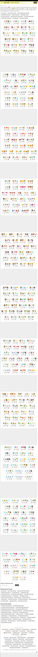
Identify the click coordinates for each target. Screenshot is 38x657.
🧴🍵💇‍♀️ (30, 506)
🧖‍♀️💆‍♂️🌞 (16, 51)
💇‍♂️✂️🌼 (14, 45)
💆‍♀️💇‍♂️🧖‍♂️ (15, 264)
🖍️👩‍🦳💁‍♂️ (12, 358)
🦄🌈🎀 (15, 370)
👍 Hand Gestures (31, 632)
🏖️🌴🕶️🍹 (6, 205)
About (30, 649)
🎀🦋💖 (12, 193)
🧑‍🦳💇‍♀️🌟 (6, 400)
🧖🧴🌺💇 (30, 400)
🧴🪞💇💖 (16, 559)
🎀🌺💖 (23, 187)
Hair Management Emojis (24, 14)
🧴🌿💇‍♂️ (33, 500)
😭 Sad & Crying (18, 629)
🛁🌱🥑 (6, 364)
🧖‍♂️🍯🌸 (23, 417)
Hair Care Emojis (3, 13)
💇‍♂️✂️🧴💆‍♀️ (7, 341)
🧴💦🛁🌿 (14, 524)
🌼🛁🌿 (18, 151)
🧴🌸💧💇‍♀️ (28, 471)
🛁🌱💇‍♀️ (34, 358)
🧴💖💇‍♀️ (6, 524)
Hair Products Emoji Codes (5, 16)
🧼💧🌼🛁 (24, 565)
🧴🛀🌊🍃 (14, 530)
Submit (17, 585)
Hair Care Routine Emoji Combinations (23, 13)
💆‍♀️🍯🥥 (7, 264)
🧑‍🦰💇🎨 (13, 394)
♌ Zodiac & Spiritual (24, 632)
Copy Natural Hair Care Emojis (6, 14)
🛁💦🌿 (23, 364)
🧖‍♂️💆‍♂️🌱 (6, 423)
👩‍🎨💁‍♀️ (26, 234)
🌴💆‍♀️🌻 (7, 104)
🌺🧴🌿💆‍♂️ (30, 139)
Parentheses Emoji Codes (17, 644)
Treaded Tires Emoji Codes (31, 617)
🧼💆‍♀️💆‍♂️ (6, 565)
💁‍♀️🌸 (19, 246)
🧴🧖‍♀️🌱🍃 (32, 554)
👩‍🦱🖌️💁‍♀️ (30, 240)
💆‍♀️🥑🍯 (30, 264)
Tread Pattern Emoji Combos (29, 614)
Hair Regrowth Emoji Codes (24, 18)
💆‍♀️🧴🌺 (32, 287)
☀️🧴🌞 (15, 577)
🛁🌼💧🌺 (14, 364)
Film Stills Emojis (15, 612)
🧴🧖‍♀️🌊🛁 (23, 554)
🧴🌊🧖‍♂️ (15, 459)
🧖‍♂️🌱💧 (31, 412)
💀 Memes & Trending (15, 634)
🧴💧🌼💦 (24, 524)
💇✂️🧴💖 (7, 347)
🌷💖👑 (6, 128)
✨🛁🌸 (23, 577)
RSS (35, 649)
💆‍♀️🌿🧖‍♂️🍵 (24, 258)
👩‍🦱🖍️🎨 (4, 246)
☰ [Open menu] (1, 2)
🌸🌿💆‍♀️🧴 (7, 21)
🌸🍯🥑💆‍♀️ (30, 128)
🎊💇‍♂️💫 (33, 193)
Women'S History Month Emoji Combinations (8, 614)
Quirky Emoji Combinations (21, 637)
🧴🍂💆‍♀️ (7, 506)
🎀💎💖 (5, 193)
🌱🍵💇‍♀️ (31, 92)
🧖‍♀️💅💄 (6, 412)
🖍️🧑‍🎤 (26, 358)
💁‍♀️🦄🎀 (14, 252)
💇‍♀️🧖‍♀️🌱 (6, 305)
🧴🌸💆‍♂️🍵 (9, 471)
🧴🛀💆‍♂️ (32, 530)
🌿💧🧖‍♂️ (32, 157)
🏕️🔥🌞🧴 (14, 199)
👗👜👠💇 (25, 210)
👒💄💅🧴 (6, 210)
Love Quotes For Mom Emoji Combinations (7, 607)
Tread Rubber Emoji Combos (14, 617)
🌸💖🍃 (15, 134)
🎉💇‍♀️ (19, 193)
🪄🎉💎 (6, 571)
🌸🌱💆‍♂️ (22, 128)
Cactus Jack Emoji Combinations (27, 644)
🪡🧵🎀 (31, 571)
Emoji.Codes (7, 649)
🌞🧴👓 (7, 92)
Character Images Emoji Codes (6, 610)
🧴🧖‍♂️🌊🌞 (31, 74)
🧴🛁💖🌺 (13, 554)
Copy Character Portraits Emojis (28, 610)
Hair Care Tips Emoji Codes (12, 13)
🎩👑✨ (6, 199)
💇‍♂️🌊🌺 (19, 311)
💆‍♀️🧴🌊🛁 (24, 287)
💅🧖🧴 (6, 258)
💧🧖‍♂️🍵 (6, 352)
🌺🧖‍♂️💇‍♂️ (22, 139)
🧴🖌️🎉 (32, 524)
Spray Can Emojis (4, 620)
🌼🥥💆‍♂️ (26, 151)
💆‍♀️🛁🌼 (23, 264)
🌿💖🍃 (25, 157)
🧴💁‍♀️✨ (24, 512)
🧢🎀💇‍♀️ (23, 447)
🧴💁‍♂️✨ (6, 518)
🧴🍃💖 (23, 506)
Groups (15, 649)
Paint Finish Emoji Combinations (22, 620)
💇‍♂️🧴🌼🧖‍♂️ (22, 317)
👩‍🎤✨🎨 (19, 234)
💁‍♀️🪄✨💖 (15, 27)
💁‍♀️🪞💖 (24, 27)
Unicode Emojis (6, 637)
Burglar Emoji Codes (13, 637)
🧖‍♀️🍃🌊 (32, 406)
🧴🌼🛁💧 (15, 500)
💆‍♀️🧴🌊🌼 (14, 287)
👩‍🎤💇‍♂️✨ (4, 234)
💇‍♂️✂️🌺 (6, 45)
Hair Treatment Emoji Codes (12, 599)
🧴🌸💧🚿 (9, 477)
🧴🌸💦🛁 (19, 471)
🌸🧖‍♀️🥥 (30, 134)
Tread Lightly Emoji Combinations (23, 615)
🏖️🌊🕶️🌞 (31, 199)
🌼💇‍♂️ (11, 151)
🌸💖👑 (23, 134)
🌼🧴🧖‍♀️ (34, 151)
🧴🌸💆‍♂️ (32, 465)
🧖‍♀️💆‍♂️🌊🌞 (7, 51)
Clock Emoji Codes (21, 639)
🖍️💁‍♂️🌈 (19, 358)
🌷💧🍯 (14, 128)
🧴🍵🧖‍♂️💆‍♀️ (7, 512)
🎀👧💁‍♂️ (30, 187)
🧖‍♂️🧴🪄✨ (31, 423)
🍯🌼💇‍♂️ (23, 181)
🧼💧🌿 (32, 565)
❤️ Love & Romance (5, 629)
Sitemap (32, 649)
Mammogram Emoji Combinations (15, 647)
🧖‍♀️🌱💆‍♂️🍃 (24, 406)
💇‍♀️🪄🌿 (31, 305)
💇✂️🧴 (22, 341)
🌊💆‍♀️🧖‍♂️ (6, 86)
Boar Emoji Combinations (29, 639)
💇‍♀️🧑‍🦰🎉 (30, 299)
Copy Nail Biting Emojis (30, 637)
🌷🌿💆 (23, 104)
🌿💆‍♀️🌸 (6, 27)
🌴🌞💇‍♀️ (30, 98)
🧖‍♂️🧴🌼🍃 (22, 423)
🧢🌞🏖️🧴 (8, 447)
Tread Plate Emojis (23, 617)
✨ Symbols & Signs (23, 634)
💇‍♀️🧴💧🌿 (23, 305)
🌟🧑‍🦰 (14, 92)
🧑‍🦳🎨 (26, 394)
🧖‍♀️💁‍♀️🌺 (31, 45)
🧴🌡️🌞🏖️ (31, 459)
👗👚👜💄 (15, 210)
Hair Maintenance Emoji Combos (6, 18)
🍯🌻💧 (15, 181)
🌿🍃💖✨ (16, 157)
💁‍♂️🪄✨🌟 (16, 33)
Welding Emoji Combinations (9, 642)
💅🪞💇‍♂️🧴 (14, 258)
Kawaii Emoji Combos (8, 639)
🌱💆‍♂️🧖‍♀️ (7, 98)
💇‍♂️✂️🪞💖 (23, 45)
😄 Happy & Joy (12, 629)
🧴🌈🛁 (30, 453)
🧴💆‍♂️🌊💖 (24, 518)
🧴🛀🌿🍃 (24, 530)
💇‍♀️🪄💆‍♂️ (4, 311)
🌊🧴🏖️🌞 (24, 86)
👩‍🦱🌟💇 (15, 240)
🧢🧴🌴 (15, 453)
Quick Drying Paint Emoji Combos (6, 622)
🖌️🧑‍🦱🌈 (4, 358)
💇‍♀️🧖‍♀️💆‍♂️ (14, 305)
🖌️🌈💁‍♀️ (24, 352)
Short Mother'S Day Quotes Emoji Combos (7, 609)
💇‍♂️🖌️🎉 (14, 317)
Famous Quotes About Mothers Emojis (21, 609)
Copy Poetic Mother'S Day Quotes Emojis (22, 607)
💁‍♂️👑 (21, 252)
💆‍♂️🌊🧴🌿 (6, 293)
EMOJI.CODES (3, 0)
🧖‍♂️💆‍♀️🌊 (24, 51)
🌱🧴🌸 (23, 98)
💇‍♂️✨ (15, 341)
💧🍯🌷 (31, 347)
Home (2, 5)
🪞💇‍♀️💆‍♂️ (24, 571)
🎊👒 (26, 193)
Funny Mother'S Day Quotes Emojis (6, 605)
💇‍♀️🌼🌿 (7, 39)
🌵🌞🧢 (15, 104)
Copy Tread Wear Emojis (5, 617)
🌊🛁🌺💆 (14, 86)
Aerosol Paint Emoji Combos (26, 619)
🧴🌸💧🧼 (19, 477)
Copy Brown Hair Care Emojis (28, 16)
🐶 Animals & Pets (33, 629)
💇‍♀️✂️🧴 (23, 39)
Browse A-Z (11, 649)
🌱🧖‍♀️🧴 (15, 98)
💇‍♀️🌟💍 (7, 299)
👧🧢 (33, 210)
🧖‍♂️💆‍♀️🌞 (31, 51)
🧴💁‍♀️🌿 (16, 512)
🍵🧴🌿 (15, 187)
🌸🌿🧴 (16, 21)
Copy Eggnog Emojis (25, 647)
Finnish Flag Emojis (9, 644)
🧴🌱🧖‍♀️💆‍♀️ (24, 465)
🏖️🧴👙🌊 (16, 205)
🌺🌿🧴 (31, 21)
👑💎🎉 (25, 205)
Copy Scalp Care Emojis (32, 599)
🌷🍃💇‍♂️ (30, 104)
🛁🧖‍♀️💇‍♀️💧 (31, 364)
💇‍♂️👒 (7, 317)
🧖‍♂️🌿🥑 (15, 417)
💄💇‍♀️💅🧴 (29, 252)
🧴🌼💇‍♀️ (6, 74)
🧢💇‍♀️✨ (7, 453)
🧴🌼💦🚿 (28, 477)
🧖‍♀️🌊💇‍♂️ (15, 406)
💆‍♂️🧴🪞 (32, 33)
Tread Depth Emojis (4, 615)
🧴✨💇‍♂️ (25, 559)
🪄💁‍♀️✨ (16, 80)
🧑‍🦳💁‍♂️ (33, 394)
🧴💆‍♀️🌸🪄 (14, 518)
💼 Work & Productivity (7, 632)
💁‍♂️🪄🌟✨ (6, 33)
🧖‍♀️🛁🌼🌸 (15, 412)
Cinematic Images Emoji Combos (6, 612)
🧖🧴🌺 (22, 400)
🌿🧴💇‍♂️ (7, 181)
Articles (19, 649)
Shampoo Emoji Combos (26, 597)
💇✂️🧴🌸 (31, 341)
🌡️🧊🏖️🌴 (22, 92)
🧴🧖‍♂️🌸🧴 (7, 80)
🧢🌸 (16, 447)
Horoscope (26, 649)
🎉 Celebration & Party (15, 632)
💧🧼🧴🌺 (15, 352)
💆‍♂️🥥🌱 (23, 293)
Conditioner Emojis (4, 599)
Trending (22, 649)
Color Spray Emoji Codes (11, 620)
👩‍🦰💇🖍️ (34, 234)
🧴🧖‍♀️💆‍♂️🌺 (22, 74)
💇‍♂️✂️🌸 (30, 39)
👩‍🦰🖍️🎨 (7, 240)
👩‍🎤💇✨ (12, 234)
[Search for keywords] (26, 2)
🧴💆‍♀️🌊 (13, 74)
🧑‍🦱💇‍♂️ (20, 394)
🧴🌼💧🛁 (5, 500)
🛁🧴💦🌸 (6, 370)
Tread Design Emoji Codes (13, 615)
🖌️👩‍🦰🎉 (31, 352)
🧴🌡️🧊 (6, 465)
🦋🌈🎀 (23, 370)
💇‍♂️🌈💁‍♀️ (12, 311)
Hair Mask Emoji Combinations (23, 599)
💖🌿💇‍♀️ (24, 347)
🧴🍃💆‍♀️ (15, 506)
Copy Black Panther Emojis (19, 642)
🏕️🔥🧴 (23, 199)
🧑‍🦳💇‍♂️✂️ (14, 400)
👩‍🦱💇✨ (23, 240)
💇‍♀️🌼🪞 (15, 39)
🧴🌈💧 (23, 453)
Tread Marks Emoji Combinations (6, 619)
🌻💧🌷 (15, 145)
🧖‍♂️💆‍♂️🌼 (13, 423)
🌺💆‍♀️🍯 (14, 139)
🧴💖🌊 (32, 518)
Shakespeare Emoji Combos (29, 642)
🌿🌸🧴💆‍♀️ (6, 157)
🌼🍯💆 (30, 145)
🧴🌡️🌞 (23, 459)
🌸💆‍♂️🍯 (7, 134)
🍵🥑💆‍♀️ (7, 187)
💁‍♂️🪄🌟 (31, 27)
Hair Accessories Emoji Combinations (7, 597)
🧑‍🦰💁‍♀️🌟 (5, 394)
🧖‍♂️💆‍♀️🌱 (30, 417)
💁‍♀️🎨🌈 (26, 246)
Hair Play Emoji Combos (15, 14)
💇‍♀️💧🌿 (23, 299)
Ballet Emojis (15, 639)
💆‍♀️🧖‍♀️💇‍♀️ (6, 287)
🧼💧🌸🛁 (14, 565)
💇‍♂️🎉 (34, 311)
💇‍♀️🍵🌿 (15, 299)
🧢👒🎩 (31, 447)
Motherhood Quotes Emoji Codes (18, 605)
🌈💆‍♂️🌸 (24, 80)
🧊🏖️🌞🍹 (31, 370)
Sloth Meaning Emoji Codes (23, 612)
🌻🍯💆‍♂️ (7, 145)
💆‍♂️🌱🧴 (15, 293)
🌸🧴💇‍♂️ (24, 21)
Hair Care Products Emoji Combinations (17, 16)
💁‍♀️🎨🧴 (34, 246)
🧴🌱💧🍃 (14, 465)
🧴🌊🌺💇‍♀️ (6, 459)
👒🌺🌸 (32, 205)
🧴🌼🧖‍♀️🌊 (24, 500)
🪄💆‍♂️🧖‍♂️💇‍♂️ (15, 571)
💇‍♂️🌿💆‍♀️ (27, 311)
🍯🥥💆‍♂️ (30, 181)
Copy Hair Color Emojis (17, 597)
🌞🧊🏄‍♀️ (32, 86)
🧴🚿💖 (6, 530)
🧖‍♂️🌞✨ (24, 412)
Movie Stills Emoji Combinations (17, 610)
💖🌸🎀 (16, 347)
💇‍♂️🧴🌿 (31, 317)
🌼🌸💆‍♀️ (23, 145)
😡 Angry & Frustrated (25, 629)
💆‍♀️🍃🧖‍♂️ (32, 258)
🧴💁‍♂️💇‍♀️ (31, 512)
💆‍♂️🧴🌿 (25, 33)
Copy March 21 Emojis (19, 614)
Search (35, 2)
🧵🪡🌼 (32, 559)
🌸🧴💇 (6, 139)
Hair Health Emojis (15, 18)
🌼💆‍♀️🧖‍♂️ (4, 151)
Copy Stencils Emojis (31, 620)
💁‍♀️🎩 (7, 252)
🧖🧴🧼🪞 (6, 406)
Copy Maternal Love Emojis (17, 619)
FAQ (17, 649)
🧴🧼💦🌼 (6, 559)
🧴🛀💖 (5, 554)
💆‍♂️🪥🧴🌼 (31, 293)
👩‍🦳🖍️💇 (12, 246)
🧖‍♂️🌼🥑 (7, 417)
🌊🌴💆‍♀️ (31, 80)
